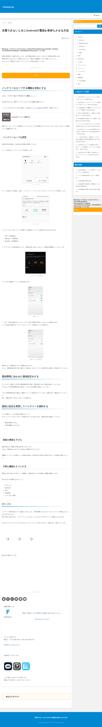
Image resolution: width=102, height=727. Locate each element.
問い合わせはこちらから (42, 619)
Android (80, 37)
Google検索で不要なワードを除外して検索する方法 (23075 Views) (88, 120)
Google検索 (82, 80)
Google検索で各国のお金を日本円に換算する (88, 190)
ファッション (81, 68)
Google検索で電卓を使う (85, 181)
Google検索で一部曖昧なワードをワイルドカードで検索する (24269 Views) (88, 109)
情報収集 (80, 77)
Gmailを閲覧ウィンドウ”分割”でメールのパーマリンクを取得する (88, 171)
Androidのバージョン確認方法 (34, 108)
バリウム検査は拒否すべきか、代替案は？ (87, 176)
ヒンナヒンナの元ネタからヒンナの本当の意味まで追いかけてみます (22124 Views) (88, 125)
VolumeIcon (82, 49)
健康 (79, 74)
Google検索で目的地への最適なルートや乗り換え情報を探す (88, 185)
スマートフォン (82, 65)
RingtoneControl (83, 43)
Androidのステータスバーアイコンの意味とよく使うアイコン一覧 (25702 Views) (88, 103)
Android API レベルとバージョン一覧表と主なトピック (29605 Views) (87, 98)
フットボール (81, 71)
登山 (79, 84)
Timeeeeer (82, 46)
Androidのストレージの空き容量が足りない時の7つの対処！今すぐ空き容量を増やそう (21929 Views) (88, 132)
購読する (78, 21)
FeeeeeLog (8, 7)
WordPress (81, 59)
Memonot (81, 40)
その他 (80, 62)
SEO (79, 55)
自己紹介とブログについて (12, 644)
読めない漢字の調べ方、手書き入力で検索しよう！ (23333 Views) (88, 114)
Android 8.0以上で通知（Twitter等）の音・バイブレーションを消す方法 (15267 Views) (87, 155)
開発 (80, 52)
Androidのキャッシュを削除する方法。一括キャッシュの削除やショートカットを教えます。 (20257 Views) (88, 147)
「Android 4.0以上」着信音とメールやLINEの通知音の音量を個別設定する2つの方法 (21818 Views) (88, 139)
